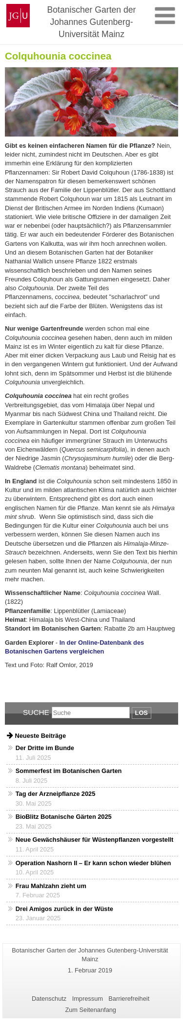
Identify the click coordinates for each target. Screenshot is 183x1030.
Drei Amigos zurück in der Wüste (64, 908)
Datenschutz (49, 998)
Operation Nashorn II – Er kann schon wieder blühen (93, 863)
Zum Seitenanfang (90, 1009)
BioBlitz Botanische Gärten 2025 (64, 816)
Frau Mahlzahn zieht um (51, 886)
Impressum (87, 998)
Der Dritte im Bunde (45, 748)
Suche (36, 712)
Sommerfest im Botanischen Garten (69, 770)
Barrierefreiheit (128, 998)
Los (141, 712)
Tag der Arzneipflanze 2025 (56, 793)
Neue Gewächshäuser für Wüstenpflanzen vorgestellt (95, 839)
